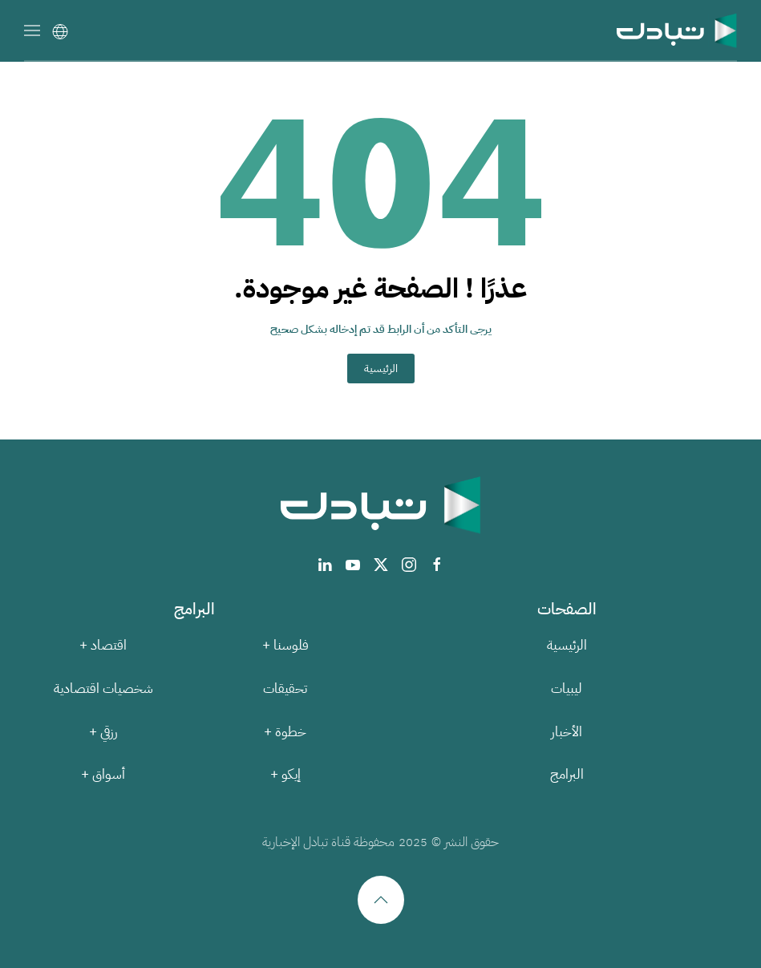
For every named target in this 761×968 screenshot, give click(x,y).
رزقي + (103, 732)
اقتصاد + (103, 645)
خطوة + (285, 732)
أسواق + (103, 774)
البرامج (567, 774)
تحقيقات (285, 688)
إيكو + (285, 774)
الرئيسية (381, 368)
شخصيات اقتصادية (103, 688)
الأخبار (566, 732)
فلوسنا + (285, 645)
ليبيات (566, 688)
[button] (32, 30)
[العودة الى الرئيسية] (677, 30)
